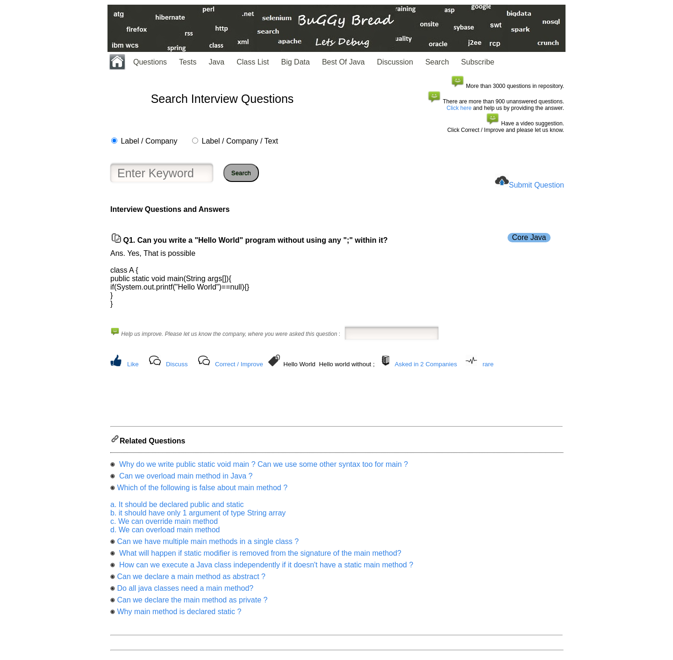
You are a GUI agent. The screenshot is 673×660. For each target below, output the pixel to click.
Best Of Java (343, 62)
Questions (150, 62)
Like (132, 364)
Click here (459, 108)
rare (488, 364)
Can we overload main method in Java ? (184, 479)
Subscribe (477, 62)
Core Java (529, 237)
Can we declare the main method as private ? (192, 603)
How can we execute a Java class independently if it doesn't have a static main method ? (265, 568)
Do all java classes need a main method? (185, 591)
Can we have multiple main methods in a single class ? (208, 544)
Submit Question (536, 185)
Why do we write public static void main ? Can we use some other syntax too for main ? (262, 467)
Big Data (295, 62)
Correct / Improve (239, 364)
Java (216, 62)
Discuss (177, 364)
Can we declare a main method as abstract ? (191, 579)
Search (437, 62)
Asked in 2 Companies (425, 364)
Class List (252, 62)
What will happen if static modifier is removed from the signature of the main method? (259, 556)
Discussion (395, 62)
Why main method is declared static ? (179, 614)
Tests (187, 62)
